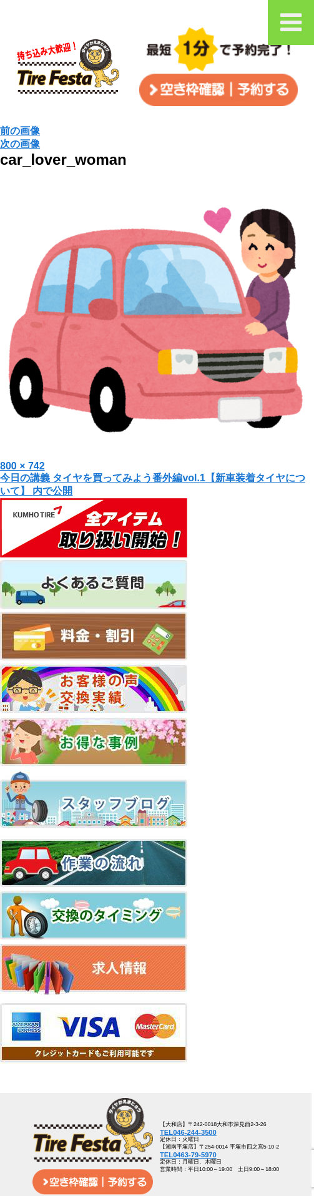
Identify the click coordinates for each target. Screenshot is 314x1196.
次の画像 (20, 144)
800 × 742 (22, 466)
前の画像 (20, 130)
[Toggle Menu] (291, 22)
